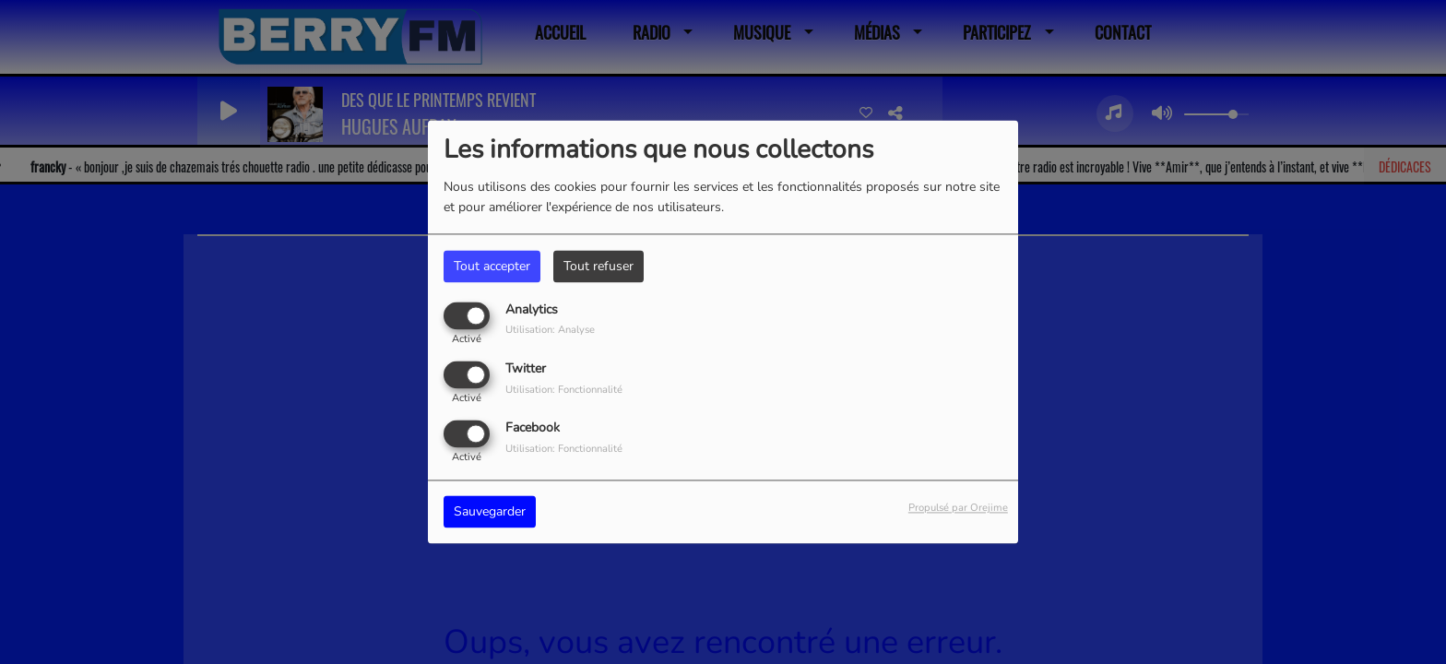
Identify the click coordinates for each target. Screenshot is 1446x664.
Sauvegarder (490, 512)
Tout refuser (598, 266)
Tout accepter (492, 266)
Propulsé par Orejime (958, 509)
